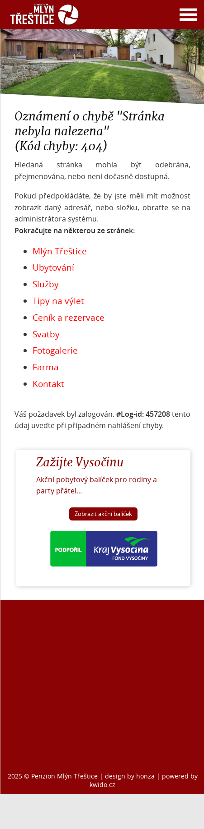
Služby (46, 284)
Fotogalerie (55, 350)
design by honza (131, 776)
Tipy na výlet (58, 301)
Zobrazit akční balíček (103, 514)
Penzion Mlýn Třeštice (64, 776)
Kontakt (48, 384)
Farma (46, 367)
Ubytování (53, 267)
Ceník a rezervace (68, 317)
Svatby (46, 334)
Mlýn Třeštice (60, 251)
